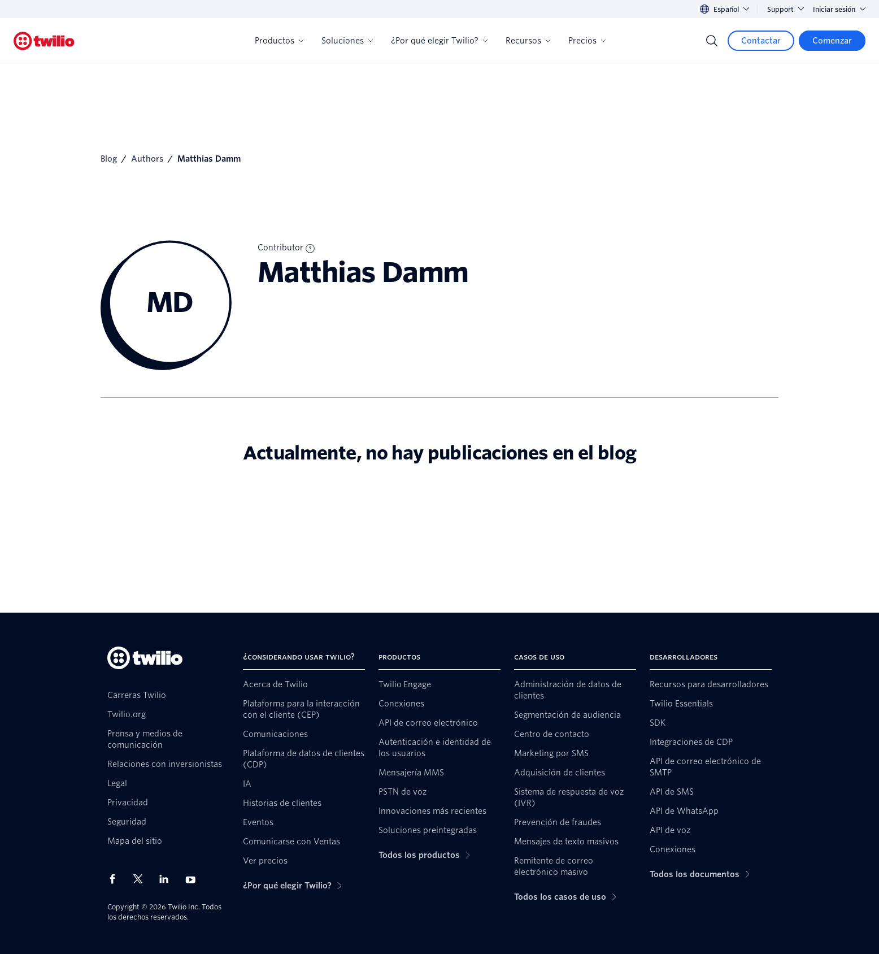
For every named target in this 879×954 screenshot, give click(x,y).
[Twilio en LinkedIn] (167, 879)
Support (785, 9)
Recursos (528, 40)
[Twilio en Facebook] (115, 878)
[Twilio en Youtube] (193, 879)
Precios (587, 40)
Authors (147, 158)
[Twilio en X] (141, 879)
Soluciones (347, 40)
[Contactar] (761, 41)
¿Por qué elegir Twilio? (439, 40)
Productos (279, 40)
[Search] (711, 40)
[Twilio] (44, 41)
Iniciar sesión (839, 9)
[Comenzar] (832, 41)
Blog (109, 158)
